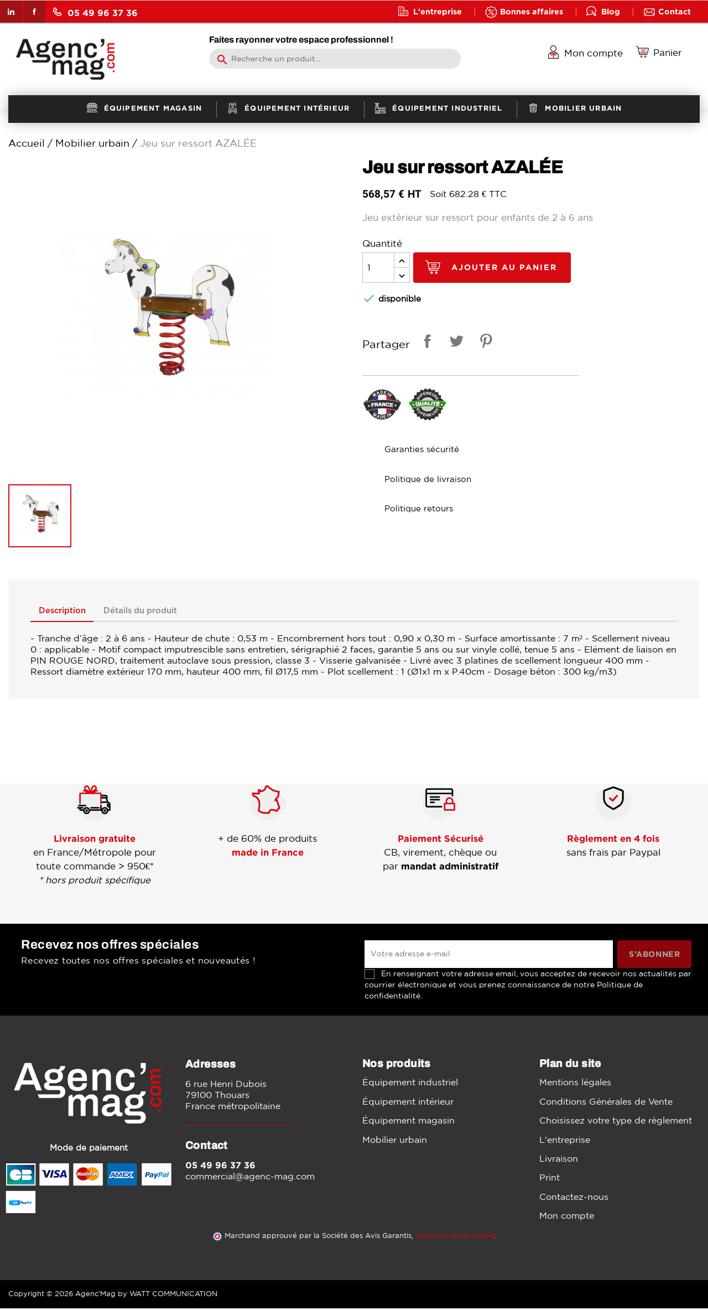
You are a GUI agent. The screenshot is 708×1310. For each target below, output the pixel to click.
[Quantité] (378, 267)
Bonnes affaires (531, 11)
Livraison (558, 1160)
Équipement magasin (408, 1122)
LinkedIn (11, 12)
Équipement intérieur (408, 1103)
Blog (610, 11)
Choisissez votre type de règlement (615, 1122)
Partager (425, 343)
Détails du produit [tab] (162, 612)
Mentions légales (575, 1084)
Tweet (455, 343)
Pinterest (484, 343)
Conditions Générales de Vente (606, 1103)
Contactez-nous (573, 1198)
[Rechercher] (335, 59)
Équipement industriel (410, 1084)
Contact (674, 11)
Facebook (34, 12)
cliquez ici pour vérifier (455, 1237)
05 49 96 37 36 (95, 12)
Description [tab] (68, 612)
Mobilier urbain (394, 1141)
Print (549, 1179)
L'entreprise (437, 11)
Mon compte (566, 1217)
